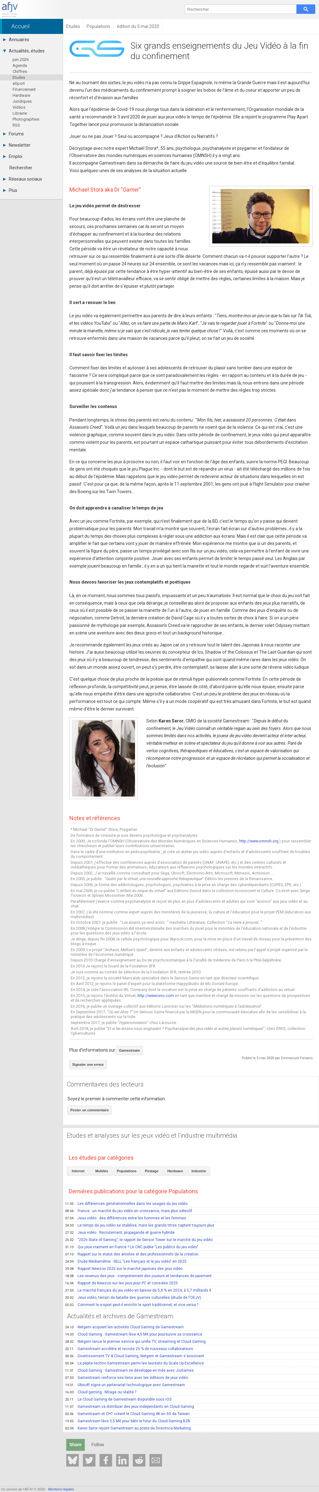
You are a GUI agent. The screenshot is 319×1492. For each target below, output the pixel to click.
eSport (19, 83)
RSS (16, 125)
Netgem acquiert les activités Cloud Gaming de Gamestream (124, 1327)
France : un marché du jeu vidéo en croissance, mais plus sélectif (128, 1211)
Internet (78, 1171)
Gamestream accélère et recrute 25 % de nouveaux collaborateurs (129, 1349)
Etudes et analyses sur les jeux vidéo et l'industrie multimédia (152, 1135)
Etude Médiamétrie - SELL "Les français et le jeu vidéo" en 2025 (126, 1261)
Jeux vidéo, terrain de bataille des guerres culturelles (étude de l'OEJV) (133, 1297)
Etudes (19, 77)
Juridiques (22, 101)
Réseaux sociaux (22, 179)
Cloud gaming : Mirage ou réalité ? (100, 1392)
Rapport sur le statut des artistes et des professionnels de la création (131, 1254)
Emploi (12, 156)
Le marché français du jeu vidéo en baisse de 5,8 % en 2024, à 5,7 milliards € (138, 1290)
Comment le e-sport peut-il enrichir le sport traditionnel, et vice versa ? (131, 1305)
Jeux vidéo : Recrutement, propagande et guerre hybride (120, 1232)
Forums (13, 133)
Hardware (21, 95)
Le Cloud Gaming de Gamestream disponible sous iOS (118, 1399)
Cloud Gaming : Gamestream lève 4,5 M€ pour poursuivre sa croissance (133, 1334)
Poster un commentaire (89, 1110)
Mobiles (101, 1171)
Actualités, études (24, 50)
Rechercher (20, 167)
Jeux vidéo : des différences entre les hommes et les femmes (125, 1218)
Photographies (26, 119)
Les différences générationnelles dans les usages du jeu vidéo (126, 1203)
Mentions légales (61, 1489)
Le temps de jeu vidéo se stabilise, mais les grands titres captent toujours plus (139, 1225)
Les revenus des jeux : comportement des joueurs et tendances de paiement (138, 1276)
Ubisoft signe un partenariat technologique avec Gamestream (125, 1385)
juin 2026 (21, 59)
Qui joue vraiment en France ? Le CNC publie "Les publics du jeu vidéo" (131, 1247)
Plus (10, 190)
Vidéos (19, 107)
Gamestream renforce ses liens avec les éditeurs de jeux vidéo (126, 1377)
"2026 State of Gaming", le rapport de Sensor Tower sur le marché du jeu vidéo (139, 1240)
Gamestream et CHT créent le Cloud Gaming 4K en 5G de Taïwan (127, 1414)
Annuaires (16, 39)
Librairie (20, 113)
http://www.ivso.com (156, 995)
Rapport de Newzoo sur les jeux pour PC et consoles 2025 (121, 1283)
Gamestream (129, 1050)
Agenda (20, 65)
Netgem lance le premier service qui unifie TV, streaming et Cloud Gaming (135, 1341)
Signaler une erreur (88, 1064)
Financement (24, 89)
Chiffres (20, 71)
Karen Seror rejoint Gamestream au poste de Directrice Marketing (128, 1428)
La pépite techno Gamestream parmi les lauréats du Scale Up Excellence (134, 1363)
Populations (127, 1171)
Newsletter (16, 145)
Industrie (199, 1171)
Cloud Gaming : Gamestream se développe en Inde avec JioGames (129, 1370)
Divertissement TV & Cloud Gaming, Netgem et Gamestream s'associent (134, 1356)
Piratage (151, 1171)
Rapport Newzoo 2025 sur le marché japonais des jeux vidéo (123, 1268)
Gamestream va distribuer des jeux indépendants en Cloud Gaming (129, 1406)
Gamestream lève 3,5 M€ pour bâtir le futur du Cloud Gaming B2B (127, 1421)
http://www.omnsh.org (258, 841)
